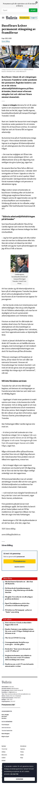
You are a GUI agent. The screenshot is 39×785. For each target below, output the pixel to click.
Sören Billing (6, 41)
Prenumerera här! (8, 705)
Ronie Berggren (5, 733)
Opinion (22, 749)
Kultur (22, 755)
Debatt (3, 760)
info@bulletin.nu (12, 692)
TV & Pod (4, 749)
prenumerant (21, 557)
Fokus (22, 752)
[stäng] (36, 2)
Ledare (3, 758)
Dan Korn (4, 718)
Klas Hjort (4, 716)
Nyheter (4, 746)
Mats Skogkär (5, 714)
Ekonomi (4, 755)
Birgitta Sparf (5, 736)
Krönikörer (23, 746)
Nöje (21, 758)
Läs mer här (14, 774)
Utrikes (3, 752)
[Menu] (3, 17)
